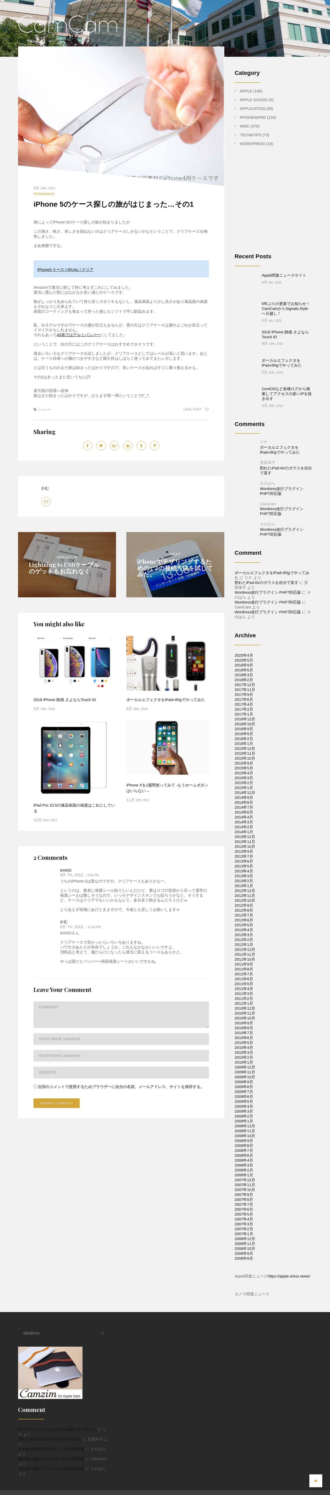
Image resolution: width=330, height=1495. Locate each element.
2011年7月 (244, 954)
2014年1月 (244, 811)
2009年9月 (244, 1061)
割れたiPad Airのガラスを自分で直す (266, 562)
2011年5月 (244, 963)
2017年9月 (244, 674)
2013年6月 (244, 841)
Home (201, 1479)
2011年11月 (245, 934)
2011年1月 (244, 983)
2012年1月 (244, 924)
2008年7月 (244, 1130)
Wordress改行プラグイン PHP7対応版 (268, 572)
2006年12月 (245, 1218)
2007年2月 (244, 1209)
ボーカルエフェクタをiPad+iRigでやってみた (165, 699)
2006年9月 (244, 1233)
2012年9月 (244, 885)
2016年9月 (244, 708)
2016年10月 (245, 704)
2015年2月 (244, 762)
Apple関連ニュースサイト (284, 275)
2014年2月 (244, 807)
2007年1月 (244, 1213)
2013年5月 (244, 846)
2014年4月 (244, 797)
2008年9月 (244, 1120)
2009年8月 (244, 1066)
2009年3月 (244, 1091)
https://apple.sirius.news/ (289, 1256)
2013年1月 (244, 865)
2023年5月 (244, 640)
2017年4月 (244, 684)
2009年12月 (245, 1047)
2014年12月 (245, 772)
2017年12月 (245, 664)
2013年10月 (245, 826)
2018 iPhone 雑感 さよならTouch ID (65, 699)
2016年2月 (244, 718)
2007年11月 (245, 1164)
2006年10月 (245, 1228)
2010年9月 (244, 1003)
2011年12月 (245, 929)
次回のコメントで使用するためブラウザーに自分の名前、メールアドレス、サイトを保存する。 (121, 1086)
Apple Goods (254, 100)
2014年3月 (244, 802)
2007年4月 (244, 1199)
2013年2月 (244, 860)
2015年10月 (245, 738)
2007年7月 (244, 1184)
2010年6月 (244, 1017)
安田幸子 (267, 442)
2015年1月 (244, 767)
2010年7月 (244, 1012)
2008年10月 (245, 1115)
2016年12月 (245, 699)
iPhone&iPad (44, 194)
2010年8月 (244, 1008)
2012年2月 (244, 919)
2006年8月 (244, 1238)
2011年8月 (244, 949)
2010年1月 (244, 1042)
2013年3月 (244, 856)
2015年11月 (245, 733)
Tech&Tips (250, 135)
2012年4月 (244, 909)
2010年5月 (244, 1022)
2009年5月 (244, 1081)
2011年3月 (244, 973)
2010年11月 (245, 993)
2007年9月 (244, 1174)
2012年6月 (244, 900)
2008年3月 (244, 1145)
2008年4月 (244, 1140)
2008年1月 (244, 1155)
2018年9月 (244, 645)
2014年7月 (244, 787)
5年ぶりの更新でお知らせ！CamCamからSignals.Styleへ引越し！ (286, 299)
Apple (246, 91)
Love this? (196, 409)
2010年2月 (244, 1037)
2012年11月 (245, 875)
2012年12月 (245, 870)
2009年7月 (244, 1071)
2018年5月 (244, 650)
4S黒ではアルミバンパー (78, 335)
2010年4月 (244, 1027)
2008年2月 (244, 1150)
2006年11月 (245, 1223)
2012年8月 (244, 890)
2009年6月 (244, 1076)
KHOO (65, 870)
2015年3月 (244, 757)
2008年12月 (245, 1106)
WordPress (252, 143)
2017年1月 (244, 694)
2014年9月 (244, 777)
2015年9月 (244, 743)
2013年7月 (244, 836)
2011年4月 (244, 968)
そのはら (267, 463)
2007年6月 (244, 1189)
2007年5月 (244, 1194)
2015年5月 (244, 748)
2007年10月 (245, 1169)
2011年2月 (244, 978)
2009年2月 (244, 1096)
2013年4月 (244, 851)
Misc (245, 126)
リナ (264, 422)
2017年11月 (245, 669)
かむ (45, 488)
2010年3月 (244, 1032)
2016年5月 (244, 713)
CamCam (268, 483)
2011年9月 (244, 944)
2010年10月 (245, 998)
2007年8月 (244, 1179)
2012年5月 (244, 905)
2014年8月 (244, 782)
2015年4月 (244, 753)
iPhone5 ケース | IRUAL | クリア (65, 269)
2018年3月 (244, 655)
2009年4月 (244, 1086)
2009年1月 (244, 1101)
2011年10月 (245, 939)
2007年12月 (245, 1160)
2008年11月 (245, 1110)
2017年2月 (244, 689)
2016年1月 (244, 723)
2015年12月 (245, 728)
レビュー (44, 409)
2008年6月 (244, 1135)
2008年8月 (244, 1125)
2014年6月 (244, 792)
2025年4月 (244, 635)
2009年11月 (245, 1052)
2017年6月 (244, 679)
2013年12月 (245, 816)
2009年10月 (245, 1057)
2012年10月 (245, 880)
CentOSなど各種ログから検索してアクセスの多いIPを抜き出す (287, 373)
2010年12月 (245, 988)
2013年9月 (244, 831)
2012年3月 (244, 914)
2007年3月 (244, 1204)
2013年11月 (245, 821)
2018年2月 (244, 659)
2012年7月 (244, 895)
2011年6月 (244, 959)
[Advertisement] (278, 203)
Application (252, 108)
